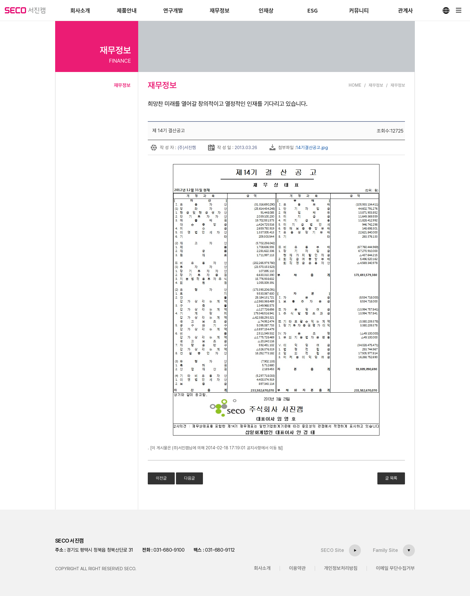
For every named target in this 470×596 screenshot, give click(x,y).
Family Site (385, 550)
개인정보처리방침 (341, 568)
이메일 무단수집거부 (395, 568)
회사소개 (262, 568)
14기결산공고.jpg (312, 147)
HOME (355, 85)
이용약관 (297, 568)
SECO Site (332, 550)
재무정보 (122, 85)
